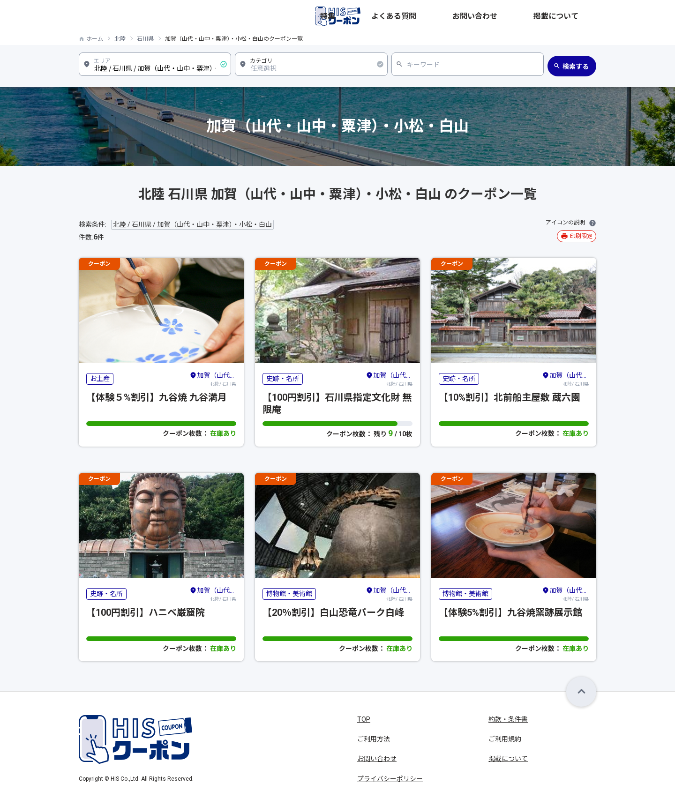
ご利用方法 (373, 739)
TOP (363, 719)
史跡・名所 (282, 378)
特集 (437, 16)
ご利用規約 (504, 739)
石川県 (145, 39)
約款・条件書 (508, 719)
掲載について (576, 16)
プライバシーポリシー (390, 779)
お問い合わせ (526, 16)
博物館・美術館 (289, 593)
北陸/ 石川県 (212, 379)
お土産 (100, 378)
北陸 (120, 39)
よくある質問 (475, 16)
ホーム (94, 39)
